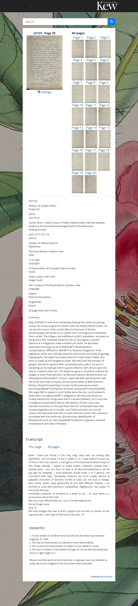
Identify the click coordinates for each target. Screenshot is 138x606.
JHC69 (38, 33)
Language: (34, 288)
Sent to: (33, 238)
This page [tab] (35, 447)
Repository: (35, 246)
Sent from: (34, 217)
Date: (31, 254)
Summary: (34, 317)
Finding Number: (38, 229)
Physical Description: (40, 297)
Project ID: (34, 209)
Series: (32, 271)
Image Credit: (36, 280)
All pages (54, 447)
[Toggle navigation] (25, 6)
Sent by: (33, 200)
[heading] (44, 33)
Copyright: (34, 263)
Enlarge (44, 64)
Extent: (32, 305)
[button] (111, 21)
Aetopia (108, 576)
